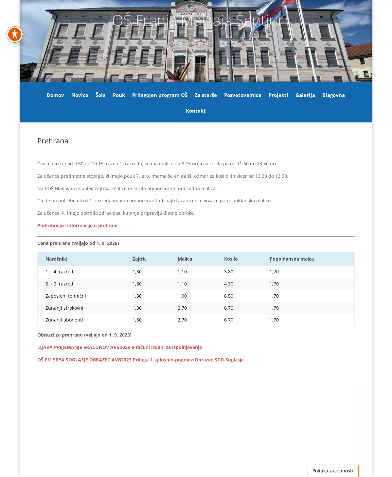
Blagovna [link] (333, 95)
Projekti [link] (278, 95)
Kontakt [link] (196, 111)
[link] (77, 225)
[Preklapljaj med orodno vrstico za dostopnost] (15, 10)
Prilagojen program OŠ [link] (159, 95)
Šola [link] (101, 95)
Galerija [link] (305, 95)
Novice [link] (79, 95)
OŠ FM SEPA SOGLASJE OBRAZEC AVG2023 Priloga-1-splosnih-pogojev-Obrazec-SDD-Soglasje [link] (140, 360)
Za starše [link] (206, 95)
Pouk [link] (119, 95)
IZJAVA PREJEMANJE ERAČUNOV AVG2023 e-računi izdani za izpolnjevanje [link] (119, 347)
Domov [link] (55, 95)
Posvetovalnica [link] (242, 95)
